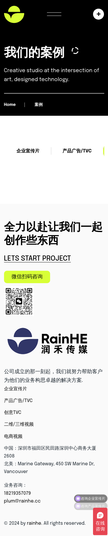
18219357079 (17, 493)
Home (10, 105)
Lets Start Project (37, 258)
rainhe (34, 523)
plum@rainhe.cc (22, 501)
